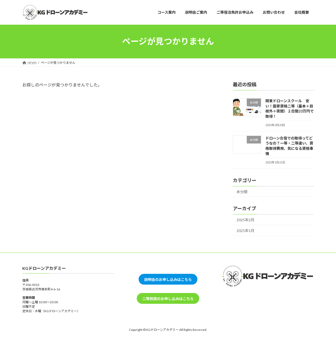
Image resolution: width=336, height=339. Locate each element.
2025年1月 (245, 230)
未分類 (242, 191)
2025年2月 (245, 220)
